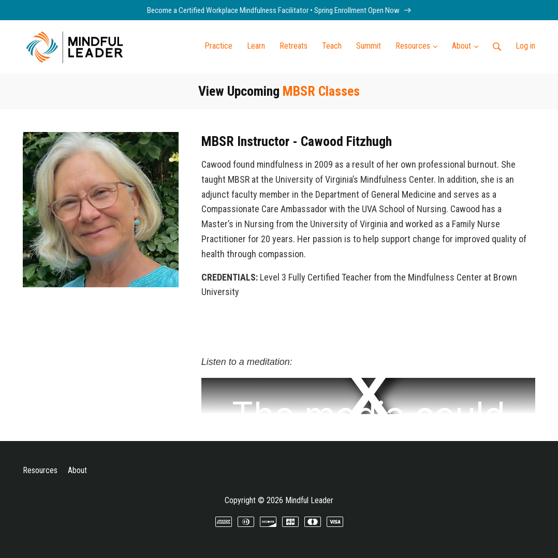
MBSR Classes (321, 91)
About (77, 470)
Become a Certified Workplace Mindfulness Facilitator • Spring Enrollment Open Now (279, 10)
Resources (40, 470)
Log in (525, 46)
